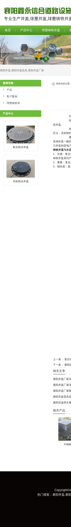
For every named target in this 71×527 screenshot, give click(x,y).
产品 (9, 89)
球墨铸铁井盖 (51, 30)
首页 (8, 30)
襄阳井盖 (5, 70)
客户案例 (12, 96)
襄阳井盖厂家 (36, 70)
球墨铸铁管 (13, 103)
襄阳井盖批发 (19, 70)
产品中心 (26, 30)
